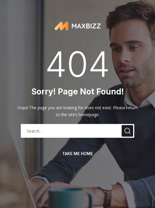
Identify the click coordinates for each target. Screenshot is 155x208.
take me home (77, 153)
